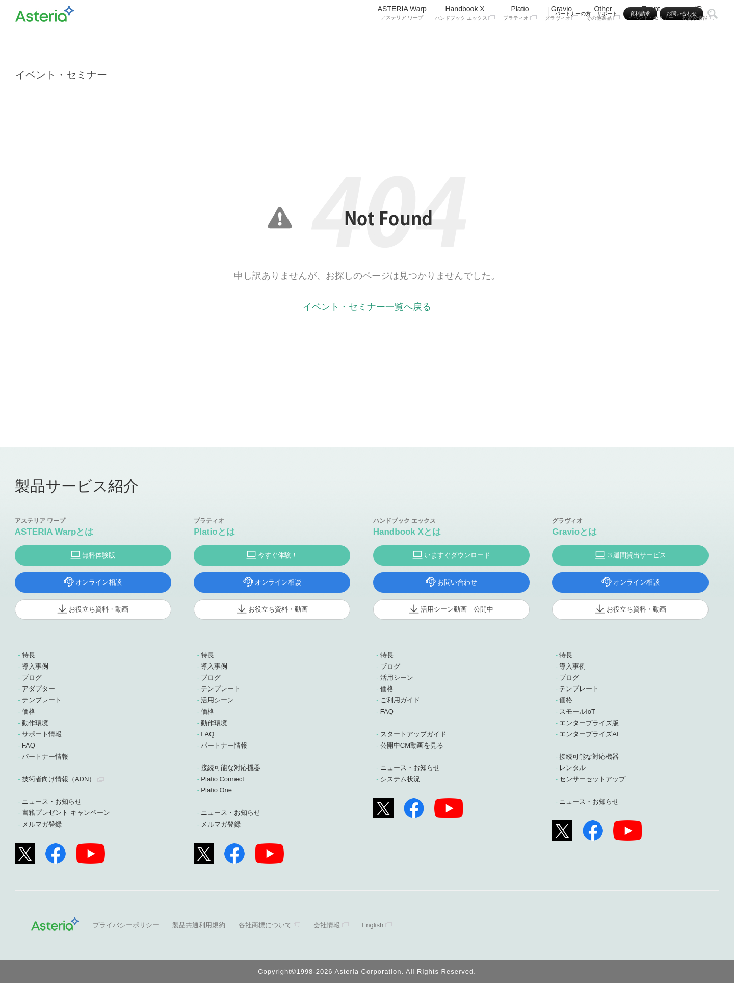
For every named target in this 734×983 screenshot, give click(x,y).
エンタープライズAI (588, 734)
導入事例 (35, 666)
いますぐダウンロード (457, 555)
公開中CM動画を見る (411, 745)
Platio (520, 39)
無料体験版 (98, 555)
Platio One (216, 790)
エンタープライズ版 (589, 723)
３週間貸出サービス (636, 555)
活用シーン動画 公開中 (457, 609)
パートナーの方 (573, 13)
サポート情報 (42, 734)
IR (699, 39)
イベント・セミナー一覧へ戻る (367, 307)
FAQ (28, 745)
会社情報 (326, 925)
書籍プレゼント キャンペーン (66, 812)
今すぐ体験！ (278, 555)
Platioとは (214, 532)
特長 (28, 655)
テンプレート (42, 700)
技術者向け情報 (58, 779)
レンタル (572, 768)
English (373, 925)
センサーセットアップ (592, 779)
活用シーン (217, 700)
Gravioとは (574, 532)
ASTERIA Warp (402, 39)
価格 (28, 711)
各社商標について (265, 925)
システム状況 (400, 779)
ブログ (32, 677)
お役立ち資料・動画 (98, 609)
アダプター (38, 689)
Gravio (562, 39)
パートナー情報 (45, 756)
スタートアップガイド (413, 734)
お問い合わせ (681, 13)
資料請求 (640, 13)
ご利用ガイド (400, 700)
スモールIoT (577, 711)
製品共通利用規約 (198, 925)
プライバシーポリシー (126, 925)
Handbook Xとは (407, 532)
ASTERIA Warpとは (54, 532)
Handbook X (465, 39)
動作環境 (35, 723)
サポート (607, 13)
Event (651, 39)
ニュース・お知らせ (52, 801)
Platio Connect (222, 779)
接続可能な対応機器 (230, 768)
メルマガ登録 (42, 824)
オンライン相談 (98, 582)
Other (603, 39)
